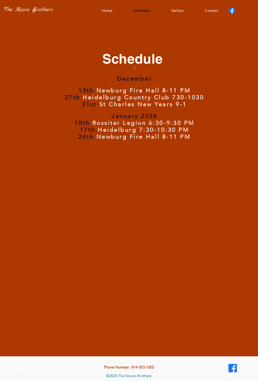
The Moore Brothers (28, 10)
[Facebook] (232, 10)
